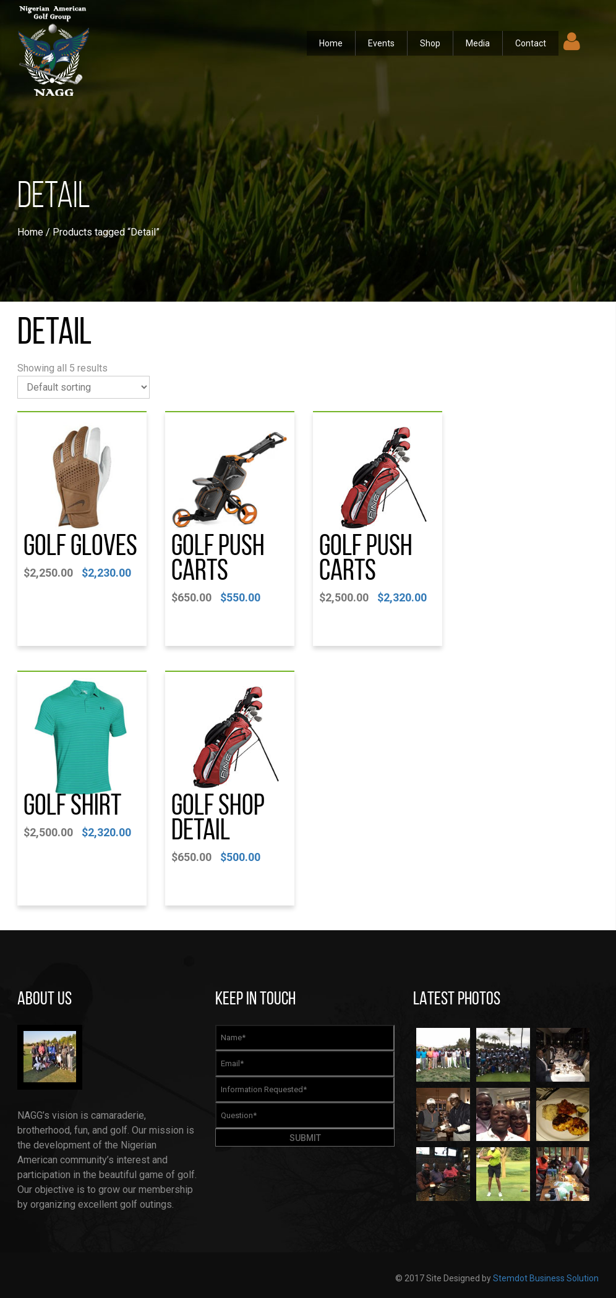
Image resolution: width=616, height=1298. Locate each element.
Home (331, 43)
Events (381, 43)
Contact (530, 43)
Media (478, 43)
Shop (430, 43)
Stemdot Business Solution (546, 1278)
